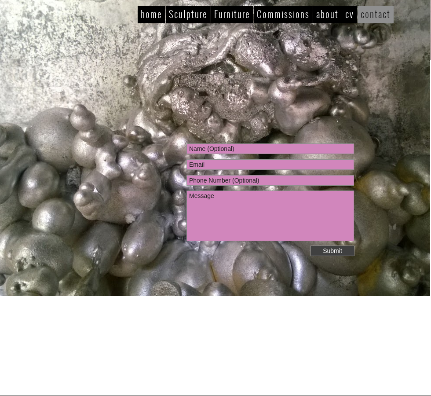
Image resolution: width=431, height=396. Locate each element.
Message (270, 216)
